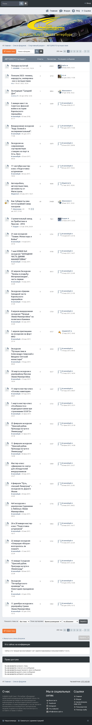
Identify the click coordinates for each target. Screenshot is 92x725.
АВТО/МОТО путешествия (17, 59)
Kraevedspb (15, 116)
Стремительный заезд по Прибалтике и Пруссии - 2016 (21, 221)
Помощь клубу (81, 709)
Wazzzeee (66, 90)
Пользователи (81, 707)
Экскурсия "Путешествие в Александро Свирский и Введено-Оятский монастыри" (22, 354)
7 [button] (85, 51)
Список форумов (19, 682)
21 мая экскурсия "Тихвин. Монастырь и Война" (21, 236)
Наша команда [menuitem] (10, 721)
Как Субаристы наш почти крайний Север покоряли (21, 204)
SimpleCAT (66, 331)
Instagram (52, 706)
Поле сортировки (46, 621)
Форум (78, 699)
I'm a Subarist (53, 709)
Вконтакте (53, 700)
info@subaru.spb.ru (56, 711)
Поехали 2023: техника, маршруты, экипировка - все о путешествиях (22, 78)
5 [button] (80, 51)
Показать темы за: (17, 621)
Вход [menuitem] (89, 3)
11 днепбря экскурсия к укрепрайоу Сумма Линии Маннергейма (22, 606)
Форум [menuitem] (67, 11)
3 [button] (74, 51)
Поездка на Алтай (19, 66)
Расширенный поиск (25, 3)
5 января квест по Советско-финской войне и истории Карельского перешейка (20, 108)
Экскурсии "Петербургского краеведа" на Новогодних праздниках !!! (22, 586)
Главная (53, 11)
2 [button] (71, 51)
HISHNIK (16, 68)
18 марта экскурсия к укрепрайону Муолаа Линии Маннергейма (21, 374)
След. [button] (88, 51)
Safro (64, 65)
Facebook (52, 703)
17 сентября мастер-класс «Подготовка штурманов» (21, 168)
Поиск (21, 3)
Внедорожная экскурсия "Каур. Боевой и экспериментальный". (22, 128)
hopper (16, 226)
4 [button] (77, 51)
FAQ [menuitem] (78, 11)
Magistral (15, 194)
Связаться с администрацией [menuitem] (32, 721)
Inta (12, 83)
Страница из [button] (64, 51)
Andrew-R (14, 96)
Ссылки (87, 11)
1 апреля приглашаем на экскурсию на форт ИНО (21, 334)
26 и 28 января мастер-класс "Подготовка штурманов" (22, 526)
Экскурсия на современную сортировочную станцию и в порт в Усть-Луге (20, 148)
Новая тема (10, 51)
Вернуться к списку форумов (14, 638)
